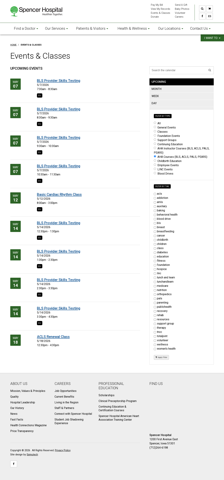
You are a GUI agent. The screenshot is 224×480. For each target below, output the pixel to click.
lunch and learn (164, 277)
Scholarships (106, 395)
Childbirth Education (167, 161)
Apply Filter (161, 357)
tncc (158, 332)
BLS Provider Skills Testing (58, 81)
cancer (159, 235)
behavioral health (165, 214)
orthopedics (163, 294)
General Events (165, 127)
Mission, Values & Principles (27, 391)
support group (164, 323)
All (157, 123)
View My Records (160, 9)
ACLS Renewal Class (53, 337)
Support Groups (165, 140)
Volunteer (180, 13)
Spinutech (32, 454)
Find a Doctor (26, 28)
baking (159, 210)
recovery (161, 311)
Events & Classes (160, 13)
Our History (17, 408)
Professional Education (111, 386)
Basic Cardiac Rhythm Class (59, 194)
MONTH (156, 89)
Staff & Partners (64, 408)
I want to (212, 38)
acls (158, 193)
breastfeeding (164, 231)
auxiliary (160, 206)
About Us (18, 384)
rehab (159, 315)
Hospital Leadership (22, 402)
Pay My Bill (157, 4)
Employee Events (166, 165)
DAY (154, 103)
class (159, 248)
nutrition (160, 290)
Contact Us (200, 28)
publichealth (163, 306)
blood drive (162, 218)
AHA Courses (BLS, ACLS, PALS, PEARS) (180, 156)
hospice (160, 269)
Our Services (56, 28)
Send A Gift (181, 4)
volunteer (161, 340)
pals (158, 298)
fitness (159, 260)
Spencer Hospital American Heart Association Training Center (119, 417)
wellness (161, 344)
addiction (161, 198)
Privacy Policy (63, 450)
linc (157, 273)
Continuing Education (168, 144)
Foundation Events (167, 136)
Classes (161, 131)
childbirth (161, 239)
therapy (160, 327)
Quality (14, 396)
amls (158, 202)
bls (39, 95)
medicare (161, 285)
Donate (155, 16)
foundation (162, 265)
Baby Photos (182, 9)
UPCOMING (159, 81)
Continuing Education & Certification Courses (112, 408)
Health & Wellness (134, 28)
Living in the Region (66, 402)
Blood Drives (163, 173)
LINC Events (163, 169)
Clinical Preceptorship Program (118, 401)
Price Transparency (22, 431)
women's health (165, 348)
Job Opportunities (65, 391)
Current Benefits (64, 396)
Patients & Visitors (92, 28)
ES (208, 16)
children (160, 244)
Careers (179, 16)
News (13, 413)
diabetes (161, 252)
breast (159, 227)
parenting (161, 302)
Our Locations (170, 28)
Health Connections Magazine (28, 425)
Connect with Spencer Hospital (73, 413)
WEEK (155, 96)
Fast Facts (16, 419)
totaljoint (160, 336)
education (161, 256)
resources (161, 319)
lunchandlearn (163, 281)
